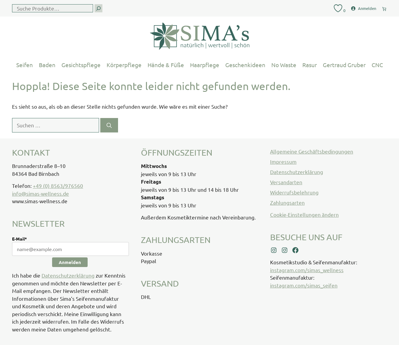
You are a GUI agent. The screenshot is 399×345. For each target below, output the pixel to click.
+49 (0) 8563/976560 (58, 185)
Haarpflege (204, 64)
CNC (377, 64)
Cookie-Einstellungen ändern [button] (304, 214)
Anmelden (70, 262)
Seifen (24, 64)
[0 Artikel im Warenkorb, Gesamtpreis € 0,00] (384, 7)
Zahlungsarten (287, 202)
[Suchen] (109, 125)
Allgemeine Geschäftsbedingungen (311, 151)
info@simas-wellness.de (40, 193)
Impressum (283, 161)
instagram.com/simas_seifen (304, 285)
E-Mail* (19, 238)
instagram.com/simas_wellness (307, 270)
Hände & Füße (166, 64)
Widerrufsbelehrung (294, 192)
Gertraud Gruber (344, 64)
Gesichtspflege (81, 64)
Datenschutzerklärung (68, 275)
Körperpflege (124, 64)
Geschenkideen (245, 64)
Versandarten (286, 182)
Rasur (309, 64)
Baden (47, 64)
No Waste (283, 64)
